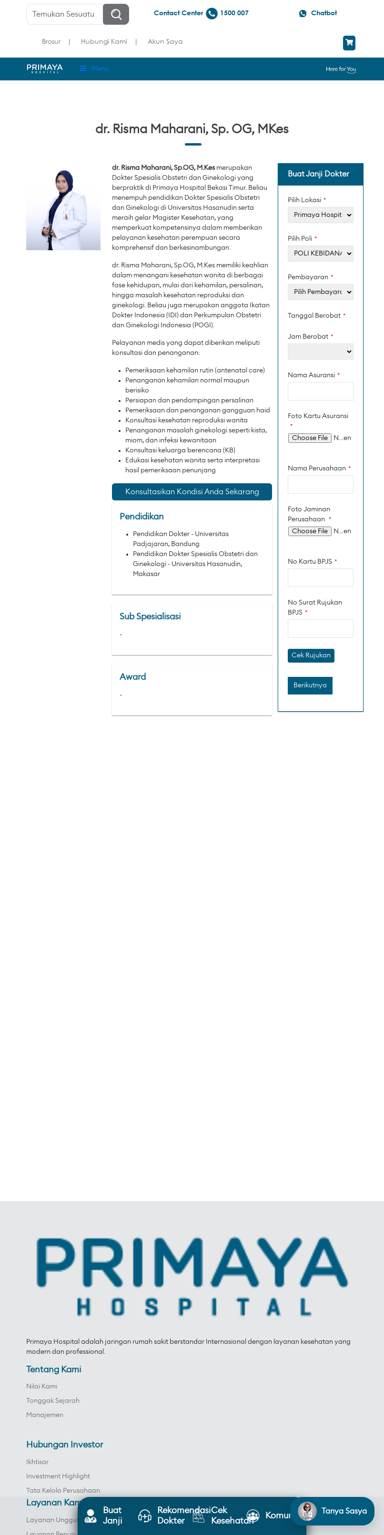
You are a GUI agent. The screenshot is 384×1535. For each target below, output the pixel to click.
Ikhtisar (37, 1462)
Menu (94, 68)
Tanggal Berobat (317, 316)
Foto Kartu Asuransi (318, 421)
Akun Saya (165, 41)
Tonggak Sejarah (53, 1401)
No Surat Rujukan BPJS (315, 607)
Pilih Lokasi (307, 200)
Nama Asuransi (314, 375)
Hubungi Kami (104, 41)
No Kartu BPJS (312, 561)
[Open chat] (332, 1511)
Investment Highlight (58, 1476)
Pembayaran (310, 277)
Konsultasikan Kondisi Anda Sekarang (192, 492)
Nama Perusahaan (319, 468)
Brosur (51, 41)
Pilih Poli (302, 238)
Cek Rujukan (311, 655)
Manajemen (44, 1415)
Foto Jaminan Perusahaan (310, 514)
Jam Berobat (310, 336)
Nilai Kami (41, 1386)
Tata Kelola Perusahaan (63, 1490)
